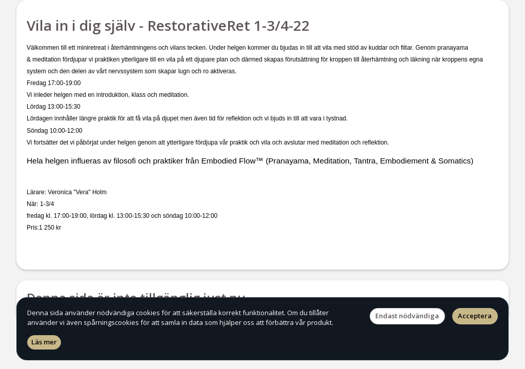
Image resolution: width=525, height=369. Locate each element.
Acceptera (475, 315)
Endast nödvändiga (407, 315)
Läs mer (44, 341)
